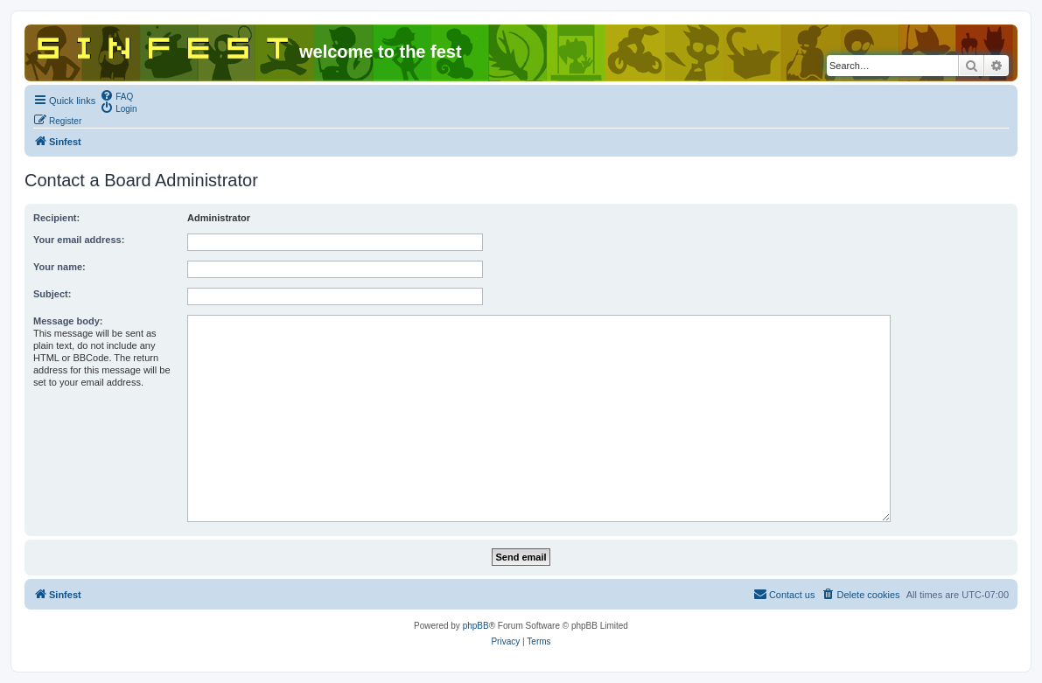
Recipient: (56, 218)
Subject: (52, 294)
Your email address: (78, 239)
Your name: (59, 266)
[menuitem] (116, 95)
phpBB (476, 626)
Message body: (67, 321)
